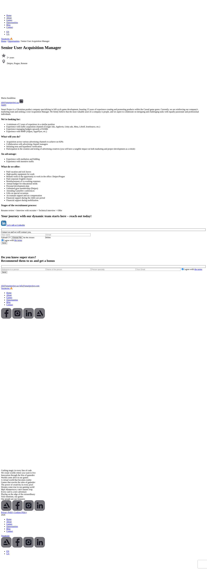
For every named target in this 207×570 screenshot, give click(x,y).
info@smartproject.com (29, 286)
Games (9, 20)
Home (8, 15)
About (9, 18)
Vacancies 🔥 (7, 39)
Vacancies (5, 536)
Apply (3, 105)
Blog (8, 25)
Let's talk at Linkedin (13, 225)
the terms (18, 240)
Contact (9, 27)
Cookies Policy (20, 512)
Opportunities (12, 22)
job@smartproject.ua (10, 102)
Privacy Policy (7, 512)
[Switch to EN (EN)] (7, 32)
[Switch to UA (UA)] (7, 34)
